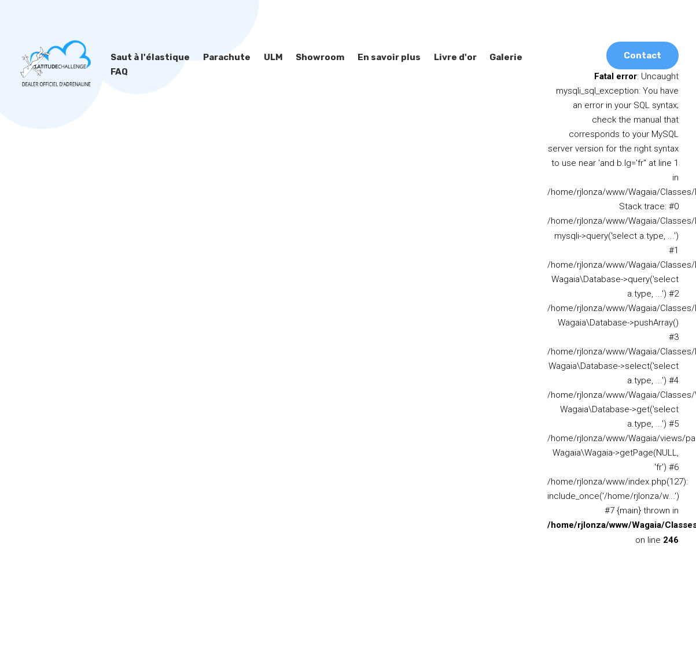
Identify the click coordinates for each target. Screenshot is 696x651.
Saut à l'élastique (149, 57)
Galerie (493, 57)
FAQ (531, 57)
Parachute (223, 57)
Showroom (314, 57)
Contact (643, 55)
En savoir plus (381, 57)
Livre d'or (445, 57)
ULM (269, 57)
